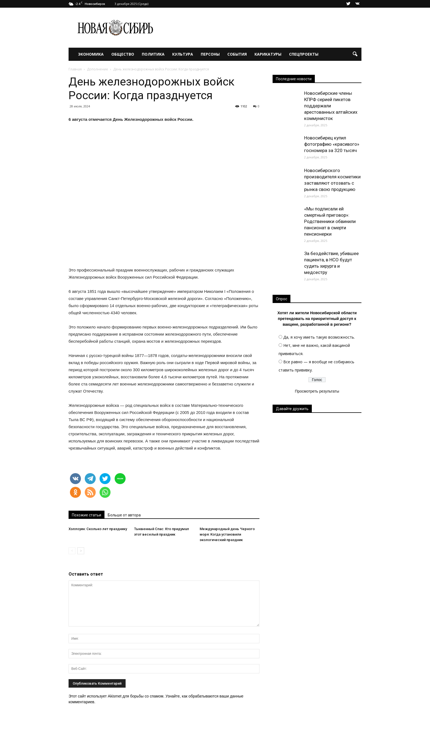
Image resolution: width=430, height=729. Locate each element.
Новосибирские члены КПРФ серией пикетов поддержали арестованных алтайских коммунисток (330, 105)
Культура (182, 54)
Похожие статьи (86, 515)
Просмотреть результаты (317, 391)
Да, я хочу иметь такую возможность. (319, 337)
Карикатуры (267, 54)
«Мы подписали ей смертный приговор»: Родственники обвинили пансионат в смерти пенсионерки (330, 221)
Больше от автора (124, 515)
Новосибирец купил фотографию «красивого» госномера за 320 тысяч (331, 144)
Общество (122, 54)
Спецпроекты (303, 54)
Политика (153, 54)
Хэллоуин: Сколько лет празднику (98, 529)
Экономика (91, 54)
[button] (354, 54)
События (237, 54)
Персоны (210, 54)
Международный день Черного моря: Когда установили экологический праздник (227, 534)
